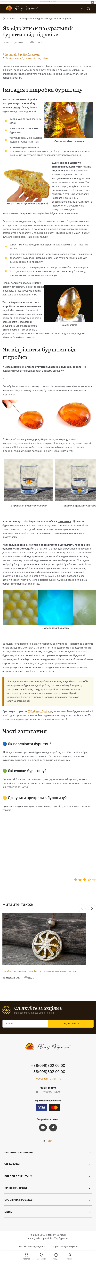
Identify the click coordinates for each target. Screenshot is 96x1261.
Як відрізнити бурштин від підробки (26, 58)
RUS (50, 1141)
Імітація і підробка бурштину (22, 54)
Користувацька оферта (65, 1247)
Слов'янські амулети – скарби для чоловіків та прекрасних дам (39, 971)
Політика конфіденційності (32, 1247)
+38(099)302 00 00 (48, 1066)
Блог (12, 19)
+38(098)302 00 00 (48, 1072)
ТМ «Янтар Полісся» (40, 711)
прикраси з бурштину (19, 697)
